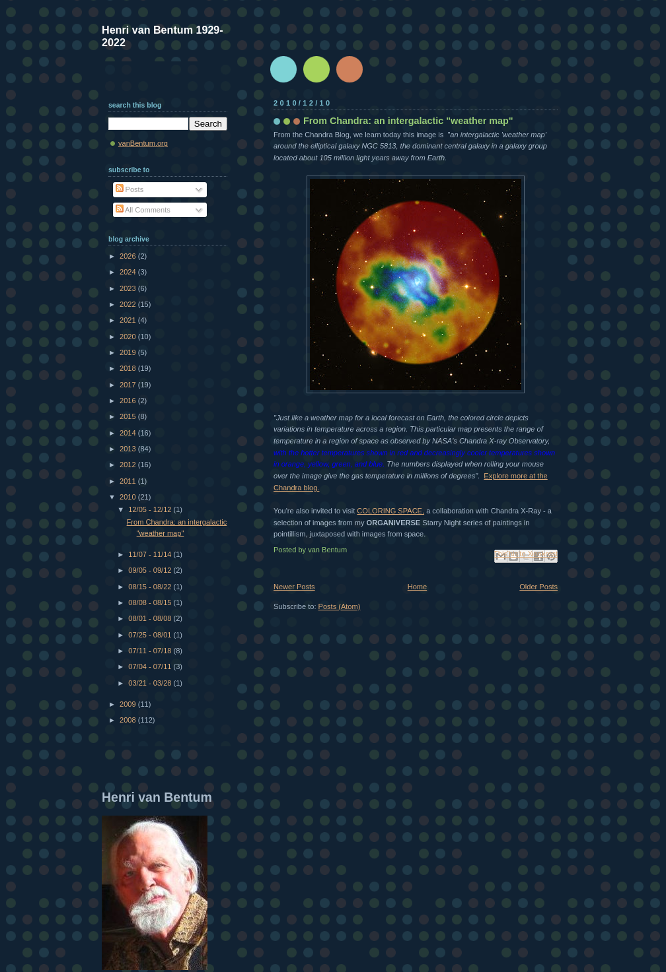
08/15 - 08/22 (150, 587)
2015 (129, 416)
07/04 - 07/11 (150, 666)
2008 (129, 720)
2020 (129, 336)
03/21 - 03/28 (150, 683)
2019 (129, 352)
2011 (129, 481)
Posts (130, 189)
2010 (129, 497)
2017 (129, 385)
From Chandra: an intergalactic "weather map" (408, 120)
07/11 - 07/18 (150, 651)
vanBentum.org (143, 143)
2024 (129, 272)
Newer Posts (294, 587)
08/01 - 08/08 (150, 618)
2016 (129, 401)
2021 (129, 320)
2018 (129, 368)
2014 (129, 433)
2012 (129, 465)
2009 (129, 704)
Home (417, 587)
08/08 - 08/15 (150, 602)
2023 (129, 288)
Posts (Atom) (339, 606)
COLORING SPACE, (390, 511)
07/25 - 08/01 (150, 635)
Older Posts (538, 587)
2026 (129, 256)
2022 (129, 304)
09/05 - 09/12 (150, 570)
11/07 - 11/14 (150, 554)
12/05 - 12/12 (150, 509)
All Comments (143, 210)
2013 (129, 449)
